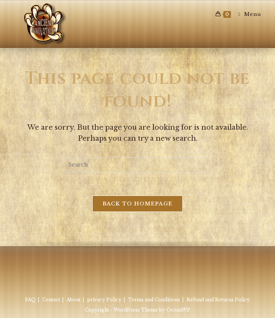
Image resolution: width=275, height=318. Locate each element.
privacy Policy (104, 299)
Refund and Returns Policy (218, 299)
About (73, 299)
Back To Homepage (138, 203)
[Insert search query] (137, 165)
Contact (51, 299)
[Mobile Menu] (246, 14)
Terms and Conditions (154, 299)
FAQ (30, 299)
